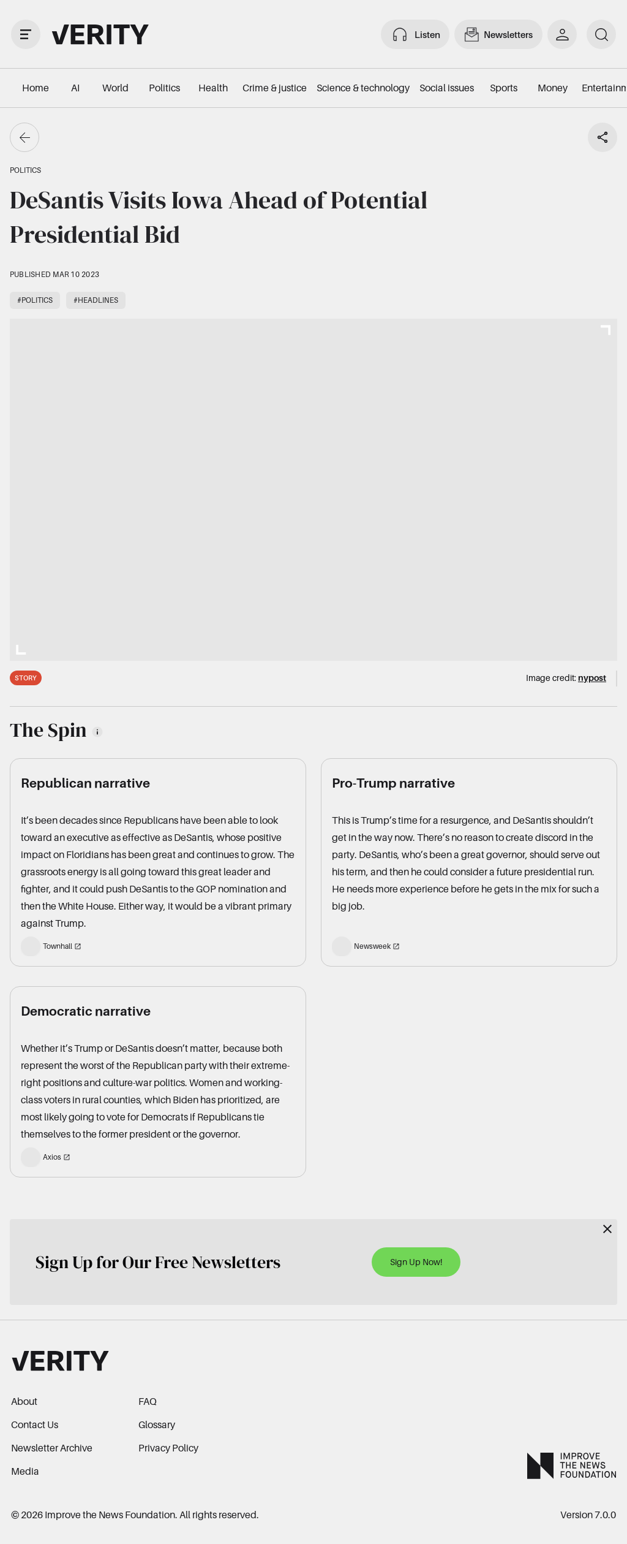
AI (75, 88)
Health (213, 88)
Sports (503, 88)
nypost (592, 677)
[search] (601, 34)
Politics (164, 88)
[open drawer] (25, 34)
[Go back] (24, 137)
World (115, 88)
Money (553, 88)
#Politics (35, 300)
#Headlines (95, 300)
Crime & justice (274, 88)
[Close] (607, 1229)
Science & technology (363, 88)
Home (35, 88)
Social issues (446, 88)
